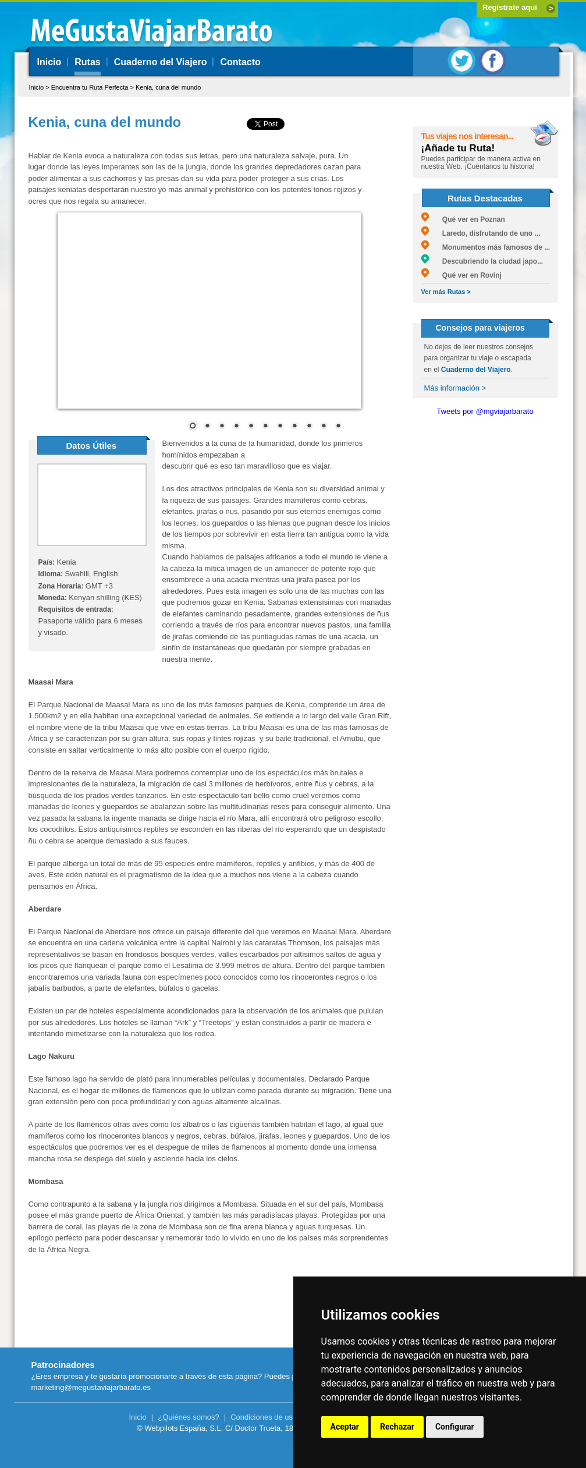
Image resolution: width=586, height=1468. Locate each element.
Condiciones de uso (263, 1417)
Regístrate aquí (509, 7)
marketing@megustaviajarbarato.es (91, 1387)
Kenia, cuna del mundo (168, 87)
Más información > (455, 388)
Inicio (49, 62)
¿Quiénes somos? (188, 1417)
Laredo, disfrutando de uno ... (481, 233)
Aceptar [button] (345, 1426)
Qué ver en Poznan (463, 219)
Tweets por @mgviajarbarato (484, 411)
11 (338, 426)
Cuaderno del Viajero (160, 62)
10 (323, 426)
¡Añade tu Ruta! (458, 148)
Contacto (240, 62)
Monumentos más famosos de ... (486, 247)
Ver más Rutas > (446, 291)
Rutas (87, 62)
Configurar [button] (454, 1426)
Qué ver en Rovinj (461, 275)
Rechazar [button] (397, 1426)
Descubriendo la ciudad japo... (482, 261)
